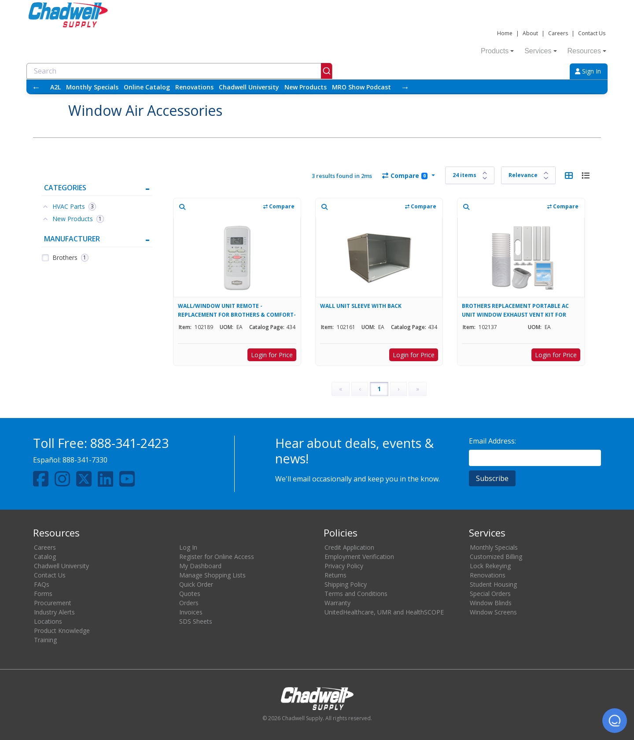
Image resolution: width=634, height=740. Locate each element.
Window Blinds (491, 603)
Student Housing (493, 584)
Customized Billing (496, 556)
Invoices (191, 612)
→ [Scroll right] (405, 87)
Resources (587, 51)
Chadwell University (249, 87)
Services (540, 51)
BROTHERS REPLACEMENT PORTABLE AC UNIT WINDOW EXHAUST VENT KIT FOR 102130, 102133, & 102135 (515, 310)
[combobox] (179, 71)
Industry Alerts (54, 612)
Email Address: (492, 441)
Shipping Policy (345, 584)
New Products (305, 87)
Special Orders (490, 593)
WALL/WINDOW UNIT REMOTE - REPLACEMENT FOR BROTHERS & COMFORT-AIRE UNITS (237, 310)
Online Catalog (147, 87)
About (530, 33)
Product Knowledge (62, 630)
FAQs (41, 584)
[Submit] (326, 71)
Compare (405, 175)
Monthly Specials (92, 87)
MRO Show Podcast (361, 87)
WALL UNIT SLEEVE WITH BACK (361, 306)
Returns (335, 575)
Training (45, 640)
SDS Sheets (195, 621)
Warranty (337, 603)
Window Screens (493, 612)
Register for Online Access (216, 556)
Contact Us (591, 33)
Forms (43, 593)
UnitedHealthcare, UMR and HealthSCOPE (384, 612)
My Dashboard (200, 566)
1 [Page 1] (379, 389)
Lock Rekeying (490, 566)
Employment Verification (359, 556)
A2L (55, 87)
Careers (558, 33)
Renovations (194, 87)
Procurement (52, 603)
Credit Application (349, 547)
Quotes (189, 593)
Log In (188, 547)
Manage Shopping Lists (212, 575)
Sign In (588, 71)
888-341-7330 (85, 460)
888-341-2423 (129, 442)
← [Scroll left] (36, 87)
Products (497, 51)
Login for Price (272, 355)
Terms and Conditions (355, 593)
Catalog (45, 556)
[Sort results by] (528, 175)
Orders (189, 603)
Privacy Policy (343, 566)
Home (504, 33)
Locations (48, 621)
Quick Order (196, 584)
